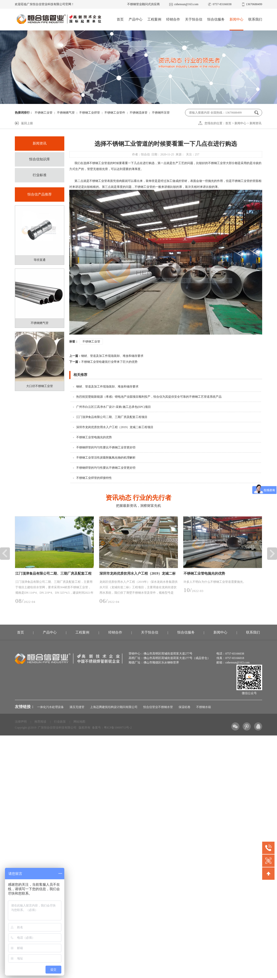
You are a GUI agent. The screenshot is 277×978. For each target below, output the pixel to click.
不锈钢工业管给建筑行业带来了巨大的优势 (103, 362)
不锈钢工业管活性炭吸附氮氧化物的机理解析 (106, 457)
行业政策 (60, 721)
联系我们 (255, 19)
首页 (120, 19)
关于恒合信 (193, 19)
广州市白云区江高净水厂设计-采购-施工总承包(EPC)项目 (113, 407)
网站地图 (79, 721)
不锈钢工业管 (43, 112)
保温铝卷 (184, 707)
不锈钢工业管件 (114, 112)
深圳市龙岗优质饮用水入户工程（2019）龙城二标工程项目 (114, 427)
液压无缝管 (76, 707)
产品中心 (135, 19)
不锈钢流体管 (138, 112)
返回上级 (27, 123)
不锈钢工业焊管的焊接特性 (94, 478)
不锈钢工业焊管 (89, 112)
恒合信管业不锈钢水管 (158, 707)
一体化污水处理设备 (50, 707)
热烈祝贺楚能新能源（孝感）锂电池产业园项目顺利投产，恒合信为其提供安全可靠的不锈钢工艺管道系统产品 (149, 396)
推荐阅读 (40, 721)
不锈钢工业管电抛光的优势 (94, 437)
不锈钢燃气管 (66, 112)
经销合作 (173, 19)
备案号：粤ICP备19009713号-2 (112, 727)
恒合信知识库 (39, 159)
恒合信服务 (216, 19)
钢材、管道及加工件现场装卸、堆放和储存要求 (106, 356)
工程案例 (154, 19)
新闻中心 (236, 19)
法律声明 (21, 721)
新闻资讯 (255, 123)
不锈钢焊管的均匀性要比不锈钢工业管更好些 (106, 447)
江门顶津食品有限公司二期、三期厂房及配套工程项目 (111, 417)
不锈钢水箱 (203, 707)
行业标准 (39, 175)
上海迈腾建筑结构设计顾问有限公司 (114, 707)
